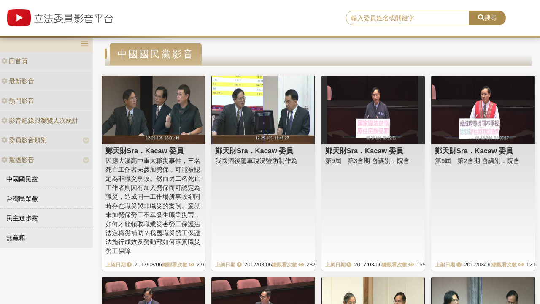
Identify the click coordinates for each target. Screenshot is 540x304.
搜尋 (487, 17)
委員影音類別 (24, 140)
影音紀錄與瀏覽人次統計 (39, 120)
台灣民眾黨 (22, 198)
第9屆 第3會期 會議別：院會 (367, 160)
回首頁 (14, 61)
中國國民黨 (22, 179)
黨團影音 (17, 159)
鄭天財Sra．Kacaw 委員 (144, 151)
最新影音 (17, 80)
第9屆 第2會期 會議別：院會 (477, 160)
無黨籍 (15, 237)
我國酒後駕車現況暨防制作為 (256, 160)
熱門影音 (17, 100)
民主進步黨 (22, 218)
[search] (408, 18)
